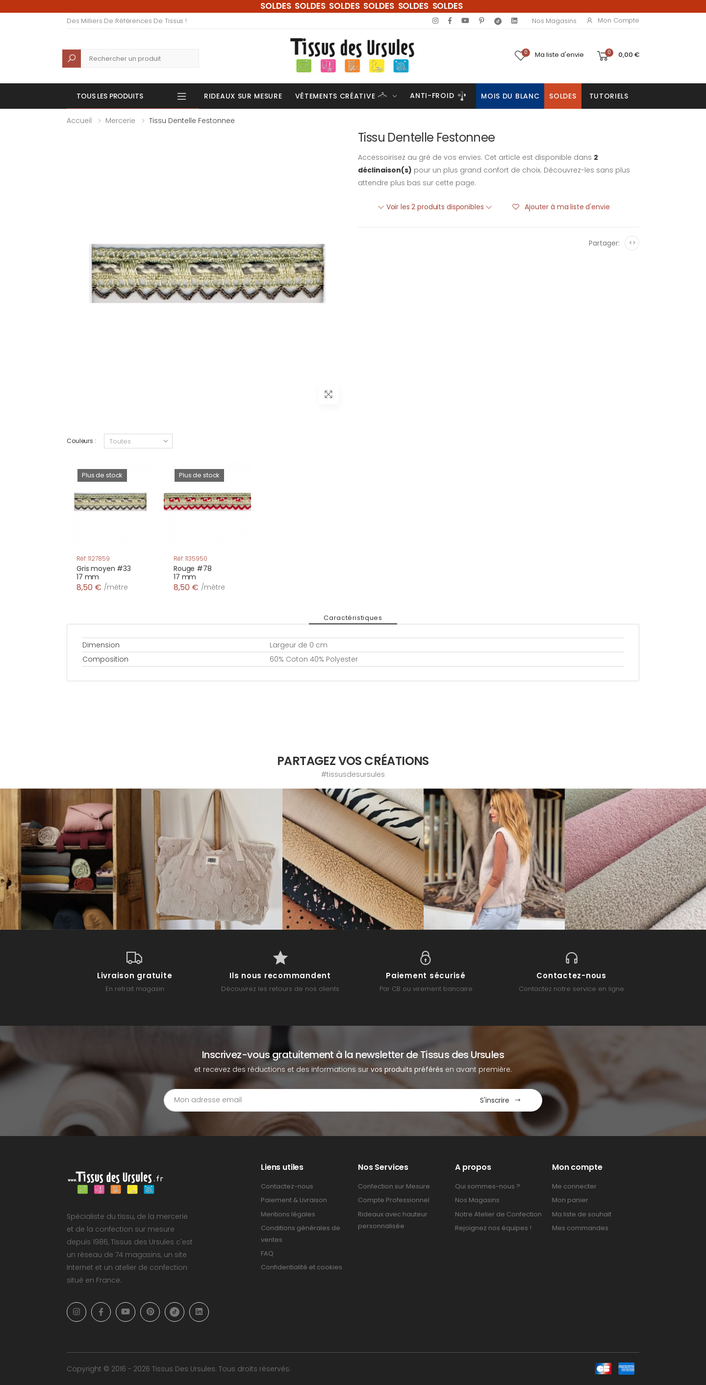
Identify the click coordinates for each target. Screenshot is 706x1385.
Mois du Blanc (510, 96)
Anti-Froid (439, 96)
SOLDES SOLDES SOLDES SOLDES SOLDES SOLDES (361, 6)
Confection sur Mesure (394, 1186)
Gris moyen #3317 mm (103, 573)
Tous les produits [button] (109, 96)
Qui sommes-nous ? (487, 1186)
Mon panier (570, 1200)
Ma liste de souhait (581, 1214)
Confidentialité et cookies (301, 1267)
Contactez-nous (287, 1186)
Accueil (79, 120)
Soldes (562, 96)
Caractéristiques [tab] (353, 617)
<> (632, 243)
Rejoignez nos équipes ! (493, 1228)
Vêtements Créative (341, 95)
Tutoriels (609, 96)
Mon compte (612, 20)
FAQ (267, 1253)
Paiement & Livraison (294, 1200)
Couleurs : (81, 441)
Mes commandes (580, 1228)
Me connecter (574, 1186)
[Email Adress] (311, 1100)
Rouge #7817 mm (193, 573)
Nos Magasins (554, 20)
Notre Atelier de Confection (498, 1214)
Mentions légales (288, 1214)
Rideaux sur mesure (243, 96)
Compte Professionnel (393, 1200)
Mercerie (120, 120)
